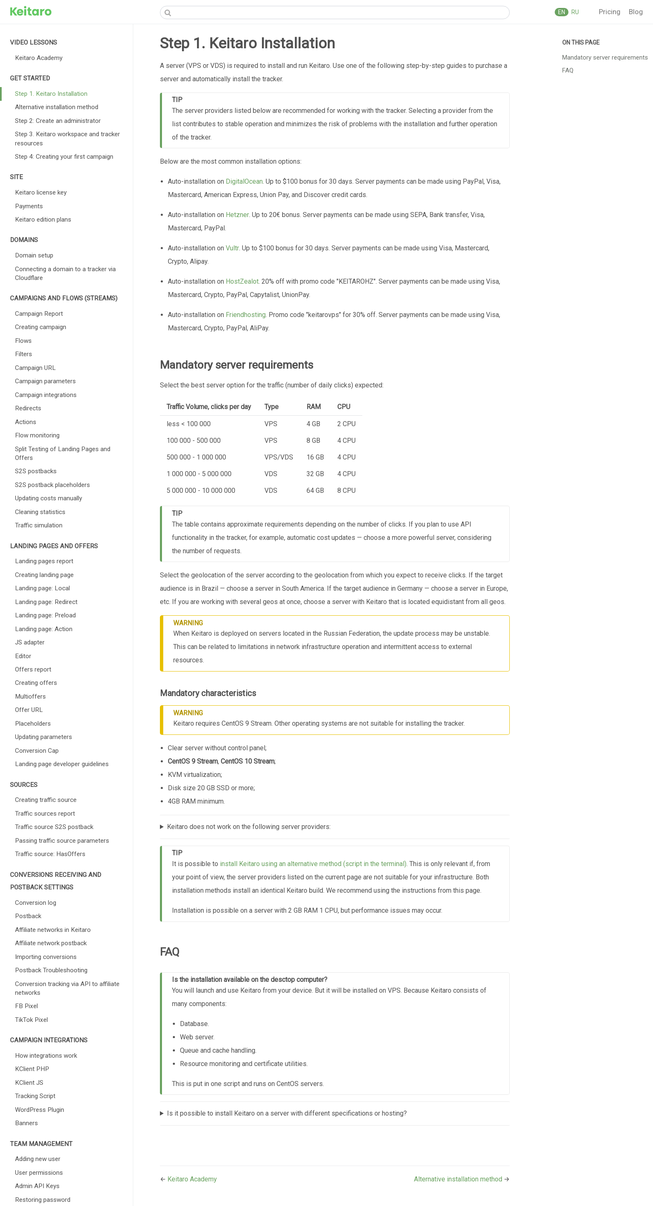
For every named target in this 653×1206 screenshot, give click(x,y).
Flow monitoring (37, 435)
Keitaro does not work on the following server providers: (249, 827)
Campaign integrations (46, 395)
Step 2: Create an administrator (58, 121)
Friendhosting (246, 315)
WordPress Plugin (39, 1110)
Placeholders (33, 723)
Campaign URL (35, 368)
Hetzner (237, 215)
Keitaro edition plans (43, 219)
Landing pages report (44, 561)
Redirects (28, 408)
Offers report (33, 669)
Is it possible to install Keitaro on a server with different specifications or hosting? (287, 1113)
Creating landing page (44, 575)
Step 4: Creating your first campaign (64, 156)
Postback (28, 916)
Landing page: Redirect (46, 602)
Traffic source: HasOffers (50, 854)
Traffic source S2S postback (54, 827)
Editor (23, 656)
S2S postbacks (36, 471)
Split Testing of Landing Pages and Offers (62, 453)
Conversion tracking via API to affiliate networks (67, 988)
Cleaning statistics (40, 512)
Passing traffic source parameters (62, 840)
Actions (25, 422)
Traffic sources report (45, 813)
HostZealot (242, 281)
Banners (26, 1123)
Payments (29, 206)
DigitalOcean (244, 181)
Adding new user (37, 1159)
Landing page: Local (42, 588)
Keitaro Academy (38, 58)
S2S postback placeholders (52, 485)
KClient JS (29, 1082)
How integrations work (46, 1055)
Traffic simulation (38, 525)
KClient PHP (32, 1069)
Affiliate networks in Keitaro (53, 930)
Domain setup (34, 255)
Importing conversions (46, 957)
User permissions (39, 1172)
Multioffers (30, 696)
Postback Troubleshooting (51, 970)
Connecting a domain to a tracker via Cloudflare (65, 273)
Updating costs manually (48, 498)
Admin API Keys (37, 1186)
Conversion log (35, 902)
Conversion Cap (37, 750)
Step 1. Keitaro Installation (51, 93)
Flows (23, 341)
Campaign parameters (45, 381)
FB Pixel (26, 1006)
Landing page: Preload (45, 615)
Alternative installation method (56, 107)
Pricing (610, 11)
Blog (636, 11)
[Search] (335, 12)
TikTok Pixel (31, 1020)
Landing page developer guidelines (62, 764)
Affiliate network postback (51, 943)
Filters (23, 354)
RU (574, 12)
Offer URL (29, 710)
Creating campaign (40, 327)
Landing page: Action (43, 629)
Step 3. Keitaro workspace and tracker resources (67, 138)
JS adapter (30, 642)
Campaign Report (39, 313)
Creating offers (36, 683)
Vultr (232, 248)
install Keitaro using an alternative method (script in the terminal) (313, 864)
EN (561, 12)
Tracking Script (35, 1096)
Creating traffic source (46, 800)
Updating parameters (43, 737)
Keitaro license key (41, 192)
